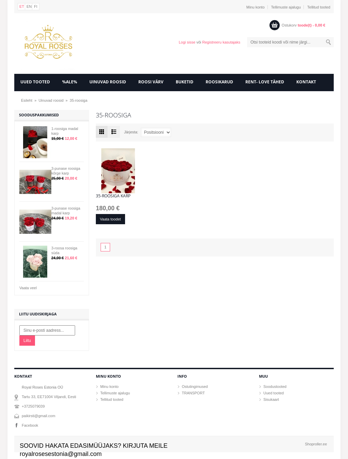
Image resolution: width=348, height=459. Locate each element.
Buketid (184, 82)
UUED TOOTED (35, 82)
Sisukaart (271, 399)
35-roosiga (78, 100)
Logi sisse (187, 42)
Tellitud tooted (318, 7)
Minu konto (255, 7)
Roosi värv (150, 82)
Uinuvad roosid (107, 82)
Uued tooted (273, 393)
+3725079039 (33, 406)
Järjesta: (131, 132)
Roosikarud (219, 82)
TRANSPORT (193, 393)
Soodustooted (274, 386)
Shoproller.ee (316, 444)
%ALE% (69, 82)
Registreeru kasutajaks (221, 42)
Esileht (26, 100)
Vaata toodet (110, 219)
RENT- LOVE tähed (264, 82)
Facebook (30, 425)
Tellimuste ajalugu (286, 7)
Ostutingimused (195, 386)
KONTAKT (306, 82)
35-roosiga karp (113, 196)
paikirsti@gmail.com (38, 416)
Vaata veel (28, 288)
